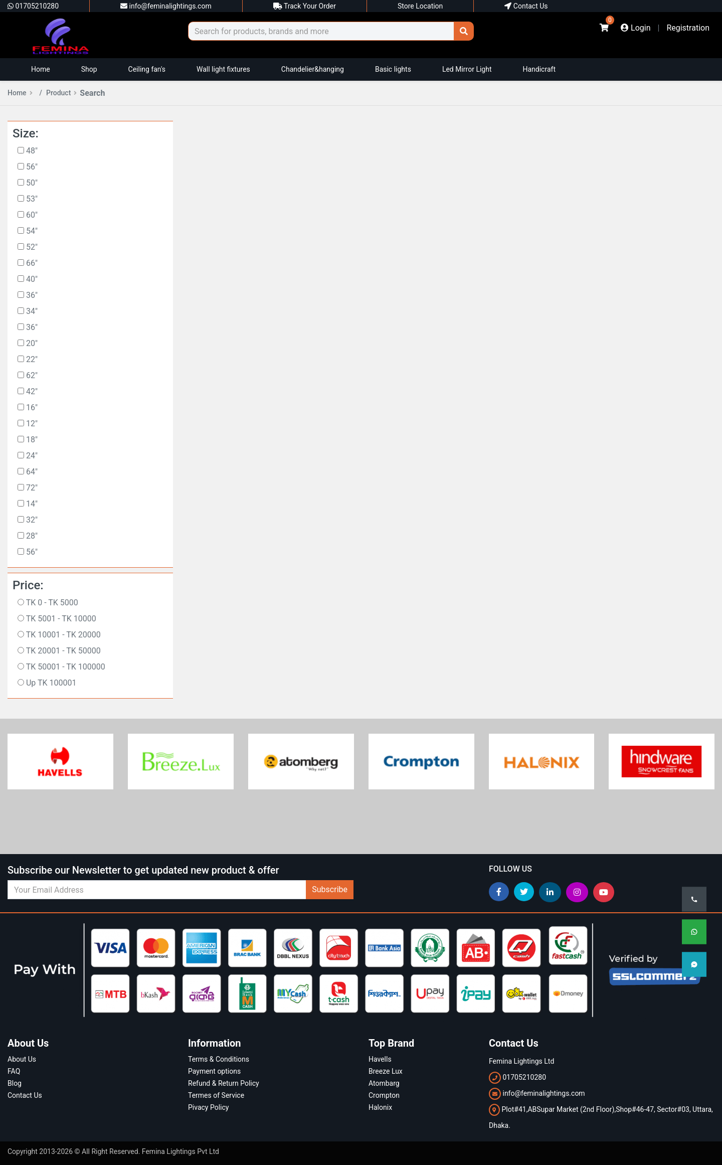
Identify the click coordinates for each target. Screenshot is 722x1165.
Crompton (384, 1095)
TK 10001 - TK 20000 (59, 634)
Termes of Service (216, 1095)
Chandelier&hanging (312, 69)
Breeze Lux (386, 1071)
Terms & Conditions (218, 1059)
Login (635, 28)
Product (61, 93)
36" (28, 295)
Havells (380, 1059)
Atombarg (384, 1083)
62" (28, 375)
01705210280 (33, 6)
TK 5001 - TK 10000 (57, 618)
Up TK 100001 (47, 683)
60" (28, 215)
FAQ (14, 1071)
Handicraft (539, 69)
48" (28, 150)
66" (28, 263)
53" (28, 199)
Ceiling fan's (146, 69)
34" (28, 311)
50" (28, 183)
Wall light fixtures (223, 69)
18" (28, 439)
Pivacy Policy (208, 1107)
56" (28, 167)
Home (40, 69)
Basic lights (393, 69)
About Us (22, 1059)
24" (28, 455)
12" (28, 423)
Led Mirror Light (467, 69)
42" (28, 391)
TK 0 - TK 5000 (48, 602)
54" (28, 231)
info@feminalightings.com (166, 6)
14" (28, 504)
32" (28, 520)
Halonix (380, 1107)
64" (28, 471)
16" (28, 407)
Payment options (214, 1071)
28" (28, 536)
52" (28, 247)
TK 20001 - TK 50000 (59, 650)
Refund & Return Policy (223, 1083)
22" (28, 359)
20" (28, 343)
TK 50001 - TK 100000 (61, 667)
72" (28, 487)
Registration (687, 28)
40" (28, 279)
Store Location (420, 6)
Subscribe (329, 889)
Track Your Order (304, 6)
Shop (89, 69)
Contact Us (526, 6)
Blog (15, 1083)
